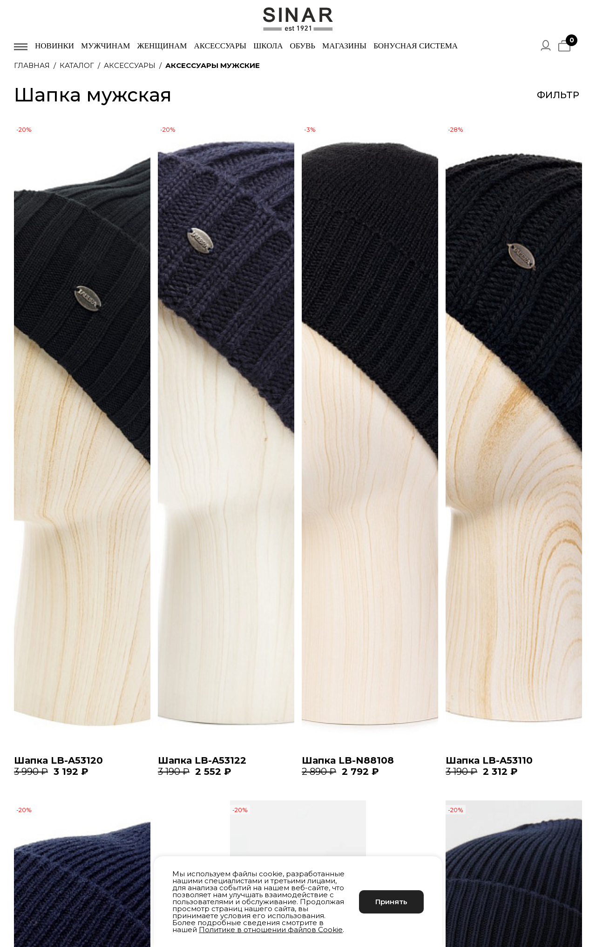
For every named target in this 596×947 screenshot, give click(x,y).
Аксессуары (220, 45)
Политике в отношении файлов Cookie (271, 929)
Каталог (77, 65)
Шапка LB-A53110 (489, 760)
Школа (268, 45)
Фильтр (558, 95)
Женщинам (162, 45)
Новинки (54, 45)
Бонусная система (415, 45)
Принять (391, 901)
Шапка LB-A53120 (58, 760)
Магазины (344, 45)
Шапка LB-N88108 (348, 760)
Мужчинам (105, 45)
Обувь (302, 45)
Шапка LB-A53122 (202, 760)
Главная (32, 65)
